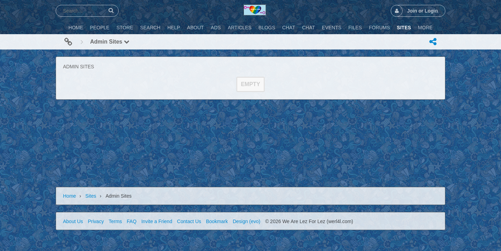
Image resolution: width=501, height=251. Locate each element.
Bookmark (217, 221)
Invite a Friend (156, 221)
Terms (115, 221)
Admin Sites (109, 42)
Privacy (96, 221)
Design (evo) (246, 221)
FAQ (131, 221)
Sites (90, 196)
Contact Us (189, 221)
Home (69, 196)
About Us (73, 221)
